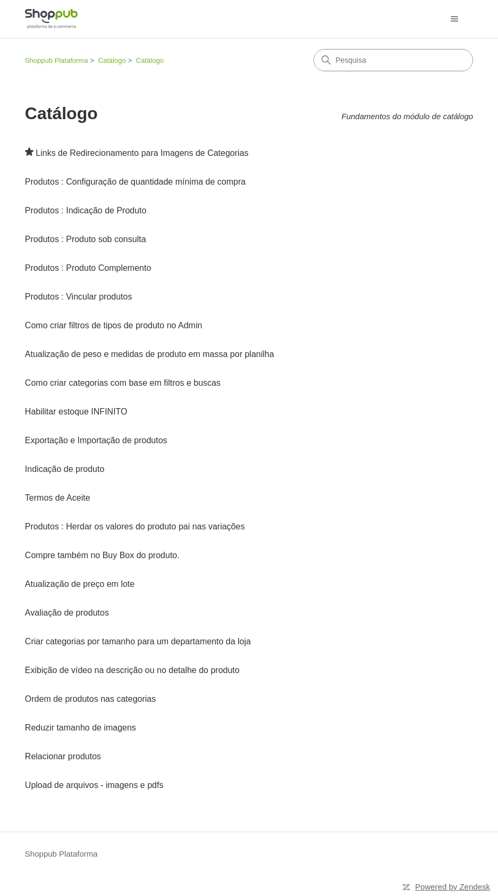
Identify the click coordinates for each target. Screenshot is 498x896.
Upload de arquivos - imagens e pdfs (94, 785)
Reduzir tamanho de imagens (80, 727)
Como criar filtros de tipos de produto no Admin (113, 325)
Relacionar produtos (63, 756)
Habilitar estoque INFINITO (76, 411)
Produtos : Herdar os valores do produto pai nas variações (135, 526)
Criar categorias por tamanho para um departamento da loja (138, 641)
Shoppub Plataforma (56, 60)
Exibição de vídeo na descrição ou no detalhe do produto (132, 670)
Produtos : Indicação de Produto (86, 210)
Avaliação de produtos (67, 612)
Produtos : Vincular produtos (78, 296)
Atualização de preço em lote (79, 583)
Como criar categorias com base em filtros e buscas (123, 382)
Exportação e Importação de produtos (96, 440)
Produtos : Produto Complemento (88, 267)
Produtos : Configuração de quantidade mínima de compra (135, 181)
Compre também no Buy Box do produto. (102, 555)
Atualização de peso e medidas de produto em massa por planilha (149, 354)
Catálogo (112, 60)
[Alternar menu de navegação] (454, 19)
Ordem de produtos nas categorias (90, 698)
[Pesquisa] (393, 60)
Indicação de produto (64, 469)
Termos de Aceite (57, 497)
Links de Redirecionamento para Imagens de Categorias (142, 152)
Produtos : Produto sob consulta (85, 239)
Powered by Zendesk (452, 886)
